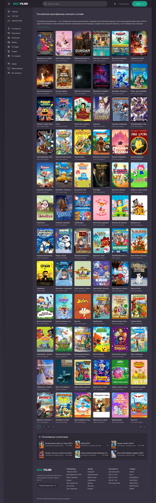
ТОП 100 (15, 16)
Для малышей (114, 472)
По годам (15, 47)
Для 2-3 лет (113, 474)
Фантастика (92, 477)
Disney (132, 472)
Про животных (72, 489)
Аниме (14, 64)
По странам (16, 56)
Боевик (90, 489)
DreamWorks (134, 477)
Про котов (70, 486)
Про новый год (72, 483)
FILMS (20, 4)
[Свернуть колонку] (9, 4)
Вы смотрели (16, 73)
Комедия (91, 472)
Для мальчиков (114, 483)
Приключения (93, 474)
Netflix (132, 489)
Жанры (14, 42)
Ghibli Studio (134, 486)
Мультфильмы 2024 (74, 474)
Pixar (131, 474)
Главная (15, 11)
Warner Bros (134, 483)
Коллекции (16, 38)
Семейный (91, 480)
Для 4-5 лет (113, 477)
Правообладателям (46, 485)
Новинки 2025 (17, 21)
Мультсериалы (17, 68)
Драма (90, 483)
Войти (138, 4)
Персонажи (16, 33)
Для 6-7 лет (113, 480)
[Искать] (45, 4)
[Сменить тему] (115, 4)
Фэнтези (91, 486)
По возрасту (16, 29)
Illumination (133, 480)
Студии (14, 51)
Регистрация (124, 4)
